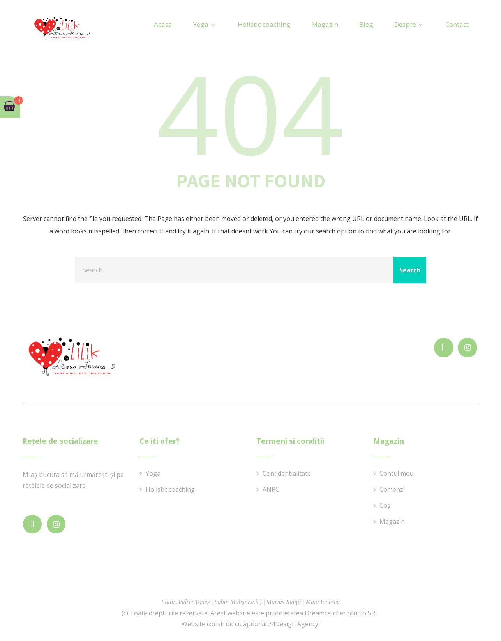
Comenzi (392, 489)
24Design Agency (293, 624)
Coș (384, 505)
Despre (409, 24)
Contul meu (396, 473)
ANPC (271, 489)
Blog (366, 24)
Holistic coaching (264, 24)
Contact (457, 24)
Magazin (324, 24)
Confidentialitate (287, 473)
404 (250, 113)
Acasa (163, 24)
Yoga (205, 24)
